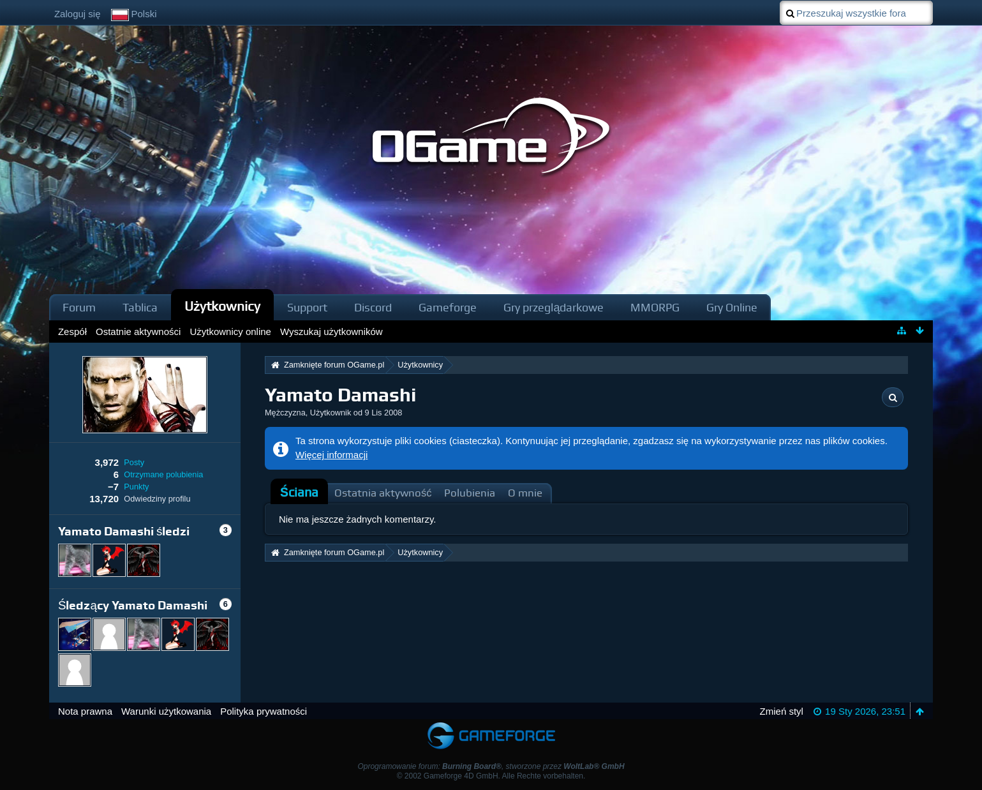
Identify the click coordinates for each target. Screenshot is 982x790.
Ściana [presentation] (299, 492)
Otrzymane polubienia (163, 474)
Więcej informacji (331, 454)
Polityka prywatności (263, 711)
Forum (79, 307)
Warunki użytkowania (166, 711)
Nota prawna (85, 711)
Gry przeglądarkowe (553, 307)
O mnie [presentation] (525, 493)
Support (307, 307)
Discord (373, 307)
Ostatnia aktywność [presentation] (383, 493)
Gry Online (731, 307)
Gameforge (448, 307)
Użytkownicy (222, 306)
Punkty (136, 486)
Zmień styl (781, 711)
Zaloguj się (77, 13)
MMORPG (655, 307)
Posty (134, 462)
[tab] (299, 492)
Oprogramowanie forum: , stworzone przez (490, 766)
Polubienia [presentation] (469, 493)
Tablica (140, 307)
